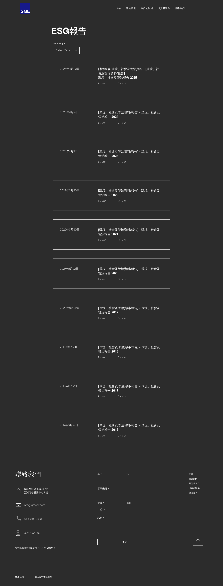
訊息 (100, 518)
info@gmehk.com (34, 505)
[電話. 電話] (113, 509)
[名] (109, 480)
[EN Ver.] (106, 83)
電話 (100, 503)
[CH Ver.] (126, 83)
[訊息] (124, 528)
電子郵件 (103, 488)
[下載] (198, 540)
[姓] (138, 480)
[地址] (138, 509)
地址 (129, 503)
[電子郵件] (123, 495)
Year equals (60, 43)
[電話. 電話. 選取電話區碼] (102, 509)
